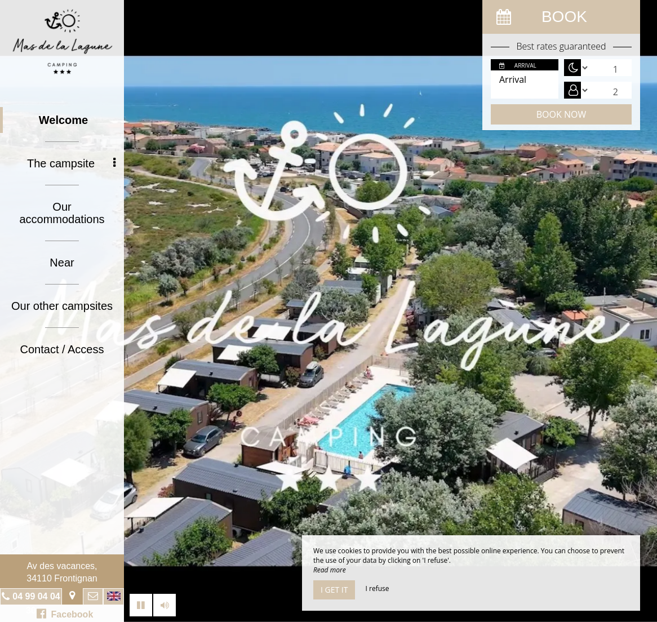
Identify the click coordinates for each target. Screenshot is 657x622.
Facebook (65, 613)
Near (62, 262)
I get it (334, 589)
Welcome (63, 120)
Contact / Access (62, 349)
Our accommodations (61, 213)
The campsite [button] (71, 163)
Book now (561, 114)
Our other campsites (62, 306)
